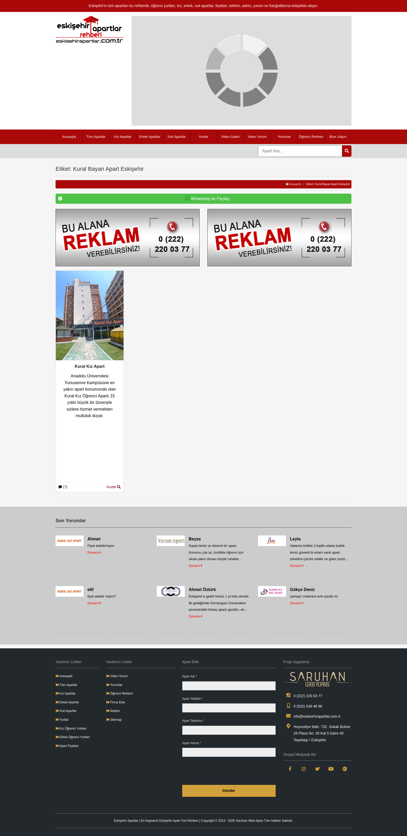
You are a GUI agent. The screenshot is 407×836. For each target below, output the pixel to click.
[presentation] (236, 771)
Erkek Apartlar (149, 137)
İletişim (113, 711)
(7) (62, 487)
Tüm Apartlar (95, 137)
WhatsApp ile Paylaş (143, 198)
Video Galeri (230, 137)
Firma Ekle (115, 702)
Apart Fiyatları (67, 746)
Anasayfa (69, 137)
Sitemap (113, 720)
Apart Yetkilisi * (192, 699)
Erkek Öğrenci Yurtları (73, 737)
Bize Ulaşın (338, 137)
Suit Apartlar (176, 137)
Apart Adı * (189, 676)
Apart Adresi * (191, 743)
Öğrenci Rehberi (311, 137)
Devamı (94, 552)
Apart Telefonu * (193, 721)
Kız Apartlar (122, 137)
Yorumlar (284, 137)
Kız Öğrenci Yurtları (71, 728)
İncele (113, 487)
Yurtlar (203, 137)
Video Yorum (257, 137)
